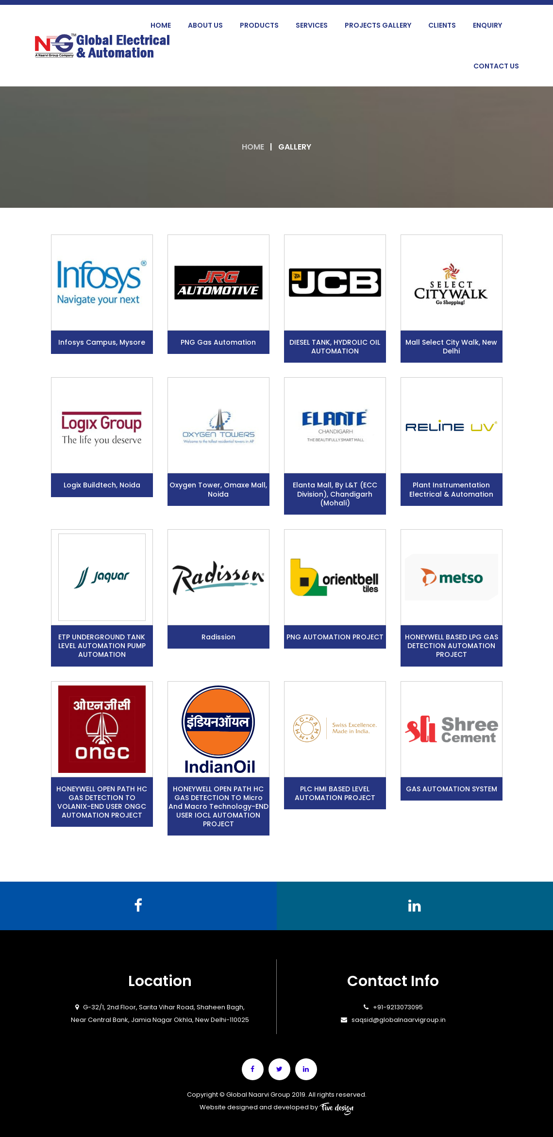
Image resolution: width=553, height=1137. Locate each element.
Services (312, 25)
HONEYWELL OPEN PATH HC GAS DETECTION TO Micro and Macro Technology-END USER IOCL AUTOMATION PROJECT (218, 806)
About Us (205, 25)
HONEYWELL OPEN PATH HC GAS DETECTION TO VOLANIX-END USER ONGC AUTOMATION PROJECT (101, 802)
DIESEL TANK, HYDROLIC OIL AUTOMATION (334, 346)
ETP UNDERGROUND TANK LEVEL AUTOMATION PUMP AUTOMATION (102, 645)
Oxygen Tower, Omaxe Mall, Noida (218, 489)
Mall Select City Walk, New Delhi (451, 346)
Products (259, 25)
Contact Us (496, 66)
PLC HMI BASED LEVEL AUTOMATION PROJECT (335, 793)
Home (161, 25)
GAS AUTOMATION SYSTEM (451, 789)
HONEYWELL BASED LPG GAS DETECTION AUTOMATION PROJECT (451, 645)
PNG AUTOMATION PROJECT (335, 637)
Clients (442, 25)
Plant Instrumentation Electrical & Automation (451, 489)
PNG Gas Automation (218, 342)
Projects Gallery (378, 25)
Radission (218, 637)
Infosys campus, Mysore (101, 342)
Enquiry (487, 25)
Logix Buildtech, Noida (102, 485)
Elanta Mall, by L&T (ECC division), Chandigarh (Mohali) (335, 493)
